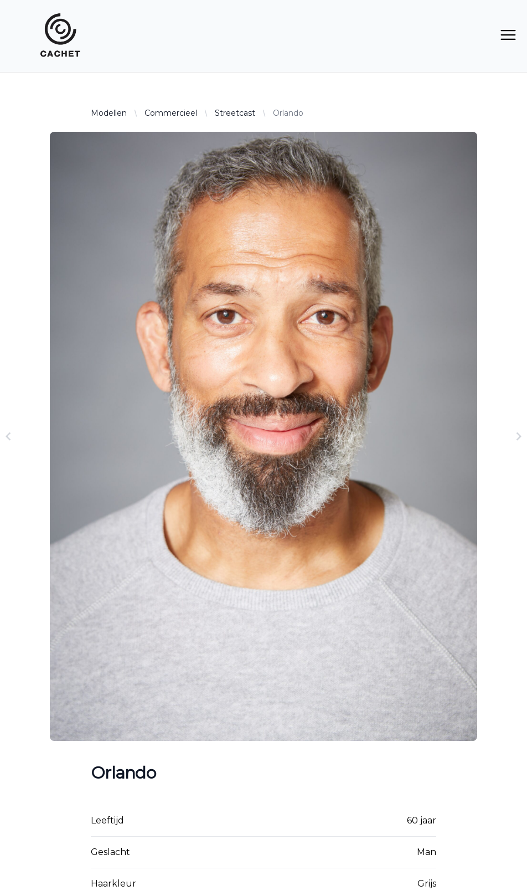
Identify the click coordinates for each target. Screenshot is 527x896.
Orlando (288, 113)
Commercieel (170, 113)
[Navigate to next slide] (518, 436)
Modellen (109, 113)
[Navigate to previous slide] (8, 436)
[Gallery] (263, 436)
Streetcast (235, 113)
